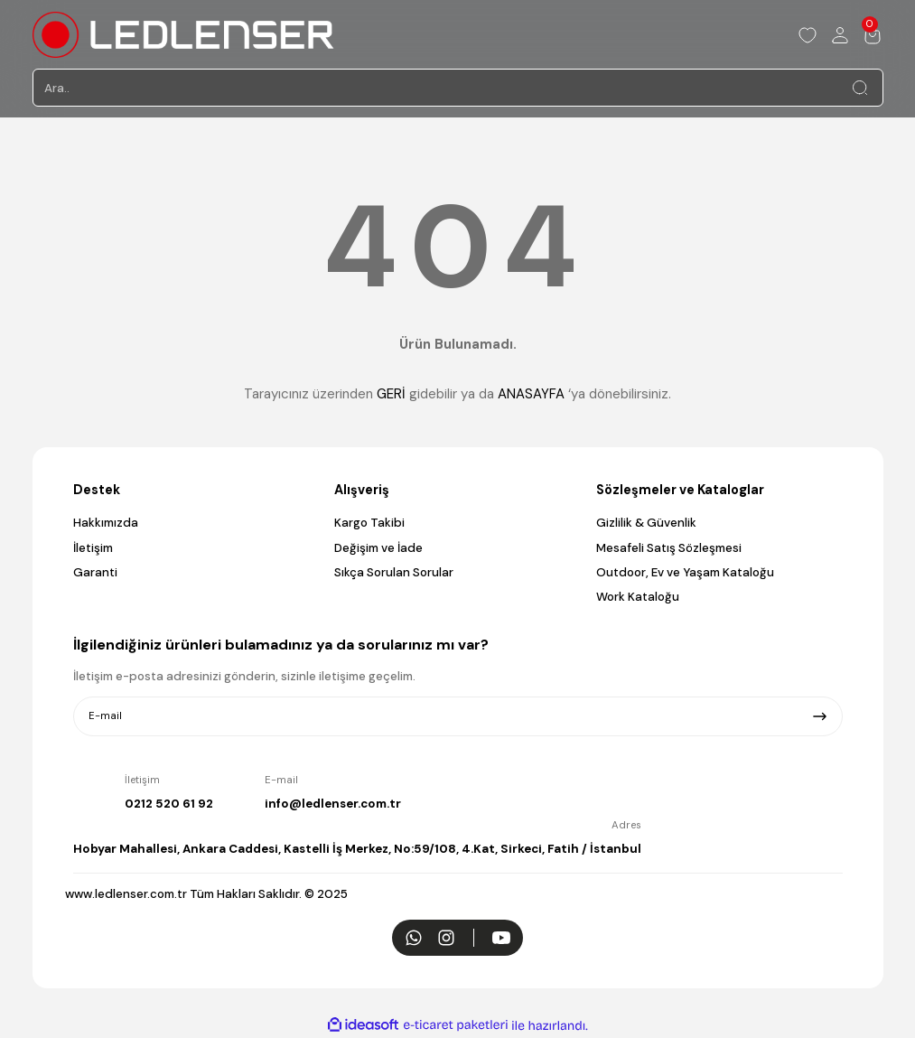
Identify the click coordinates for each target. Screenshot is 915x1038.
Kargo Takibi (369, 522)
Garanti (95, 572)
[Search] (458, 88)
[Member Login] (840, 35)
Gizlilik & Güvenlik (646, 522)
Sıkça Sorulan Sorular (393, 572)
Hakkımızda (105, 522)
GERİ (391, 394)
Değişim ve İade (378, 548)
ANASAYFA (531, 394)
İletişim (93, 548)
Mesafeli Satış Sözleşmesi (669, 548)
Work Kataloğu (637, 596)
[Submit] (819, 716)
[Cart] (872, 35)
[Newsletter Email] (458, 716)
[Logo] (183, 35)
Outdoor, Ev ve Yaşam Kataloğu (685, 572)
